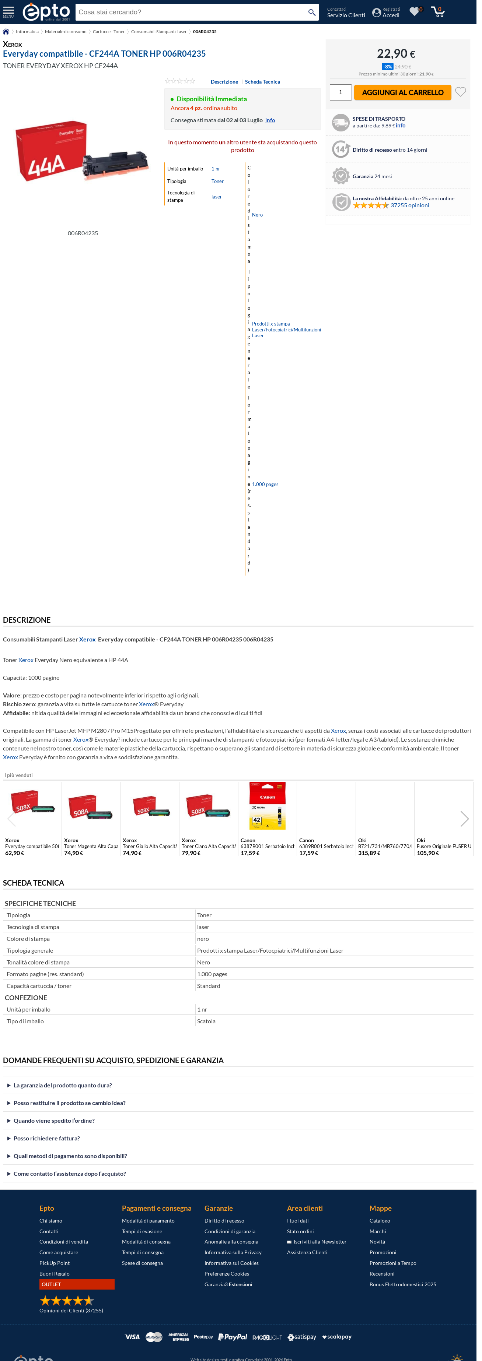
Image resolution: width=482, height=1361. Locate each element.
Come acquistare (58, 1252)
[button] (465, 819)
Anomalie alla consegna (231, 1241)
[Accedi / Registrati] (386, 14)
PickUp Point (54, 1263)
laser (217, 197)
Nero (257, 215)
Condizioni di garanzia (230, 1231)
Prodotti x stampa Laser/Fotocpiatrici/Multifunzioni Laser (286, 329)
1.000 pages (265, 484)
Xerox (87, 639)
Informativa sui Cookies (232, 1263)
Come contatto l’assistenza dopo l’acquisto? (70, 1173)
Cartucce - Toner (109, 31)
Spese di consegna (142, 1263)
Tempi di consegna (143, 1252)
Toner (218, 181)
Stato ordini (300, 1231)
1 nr (216, 169)
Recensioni (382, 1273)
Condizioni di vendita (63, 1241)
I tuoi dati (298, 1220)
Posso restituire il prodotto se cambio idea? (70, 1102)
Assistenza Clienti (307, 1252)
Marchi (378, 1231)
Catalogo (380, 1220)
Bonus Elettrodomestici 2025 (403, 1284)
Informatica (27, 31)
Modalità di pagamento (148, 1220)
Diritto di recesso (224, 1220)
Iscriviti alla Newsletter (317, 1241)
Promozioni (383, 1252)
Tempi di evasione (142, 1231)
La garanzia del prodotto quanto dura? (63, 1085)
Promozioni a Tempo (393, 1263)
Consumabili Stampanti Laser (159, 31)
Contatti (49, 1231)
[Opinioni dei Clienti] (67, 1304)
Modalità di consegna (146, 1241)
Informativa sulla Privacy (233, 1252)
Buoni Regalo (54, 1273)
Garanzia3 (228, 1284)
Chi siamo (50, 1220)
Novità (377, 1241)
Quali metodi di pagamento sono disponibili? (70, 1155)
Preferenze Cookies (227, 1273)
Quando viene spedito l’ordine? (54, 1120)
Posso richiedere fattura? (47, 1138)
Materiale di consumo (66, 31)
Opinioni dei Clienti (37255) (71, 1310)
